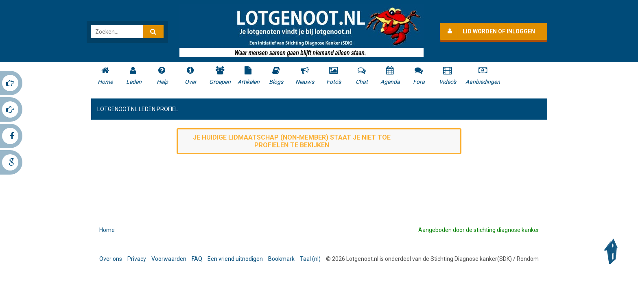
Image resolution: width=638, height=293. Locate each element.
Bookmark (281, 259)
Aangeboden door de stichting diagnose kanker (478, 230)
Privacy (136, 259)
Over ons (110, 259)
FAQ (197, 259)
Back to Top (613, 251)
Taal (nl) (310, 259)
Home (107, 230)
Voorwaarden (168, 259)
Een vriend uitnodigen (235, 259)
